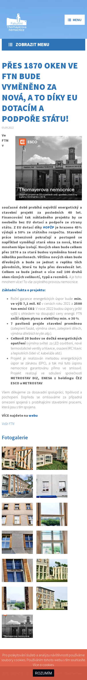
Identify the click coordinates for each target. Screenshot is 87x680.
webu (33, 415)
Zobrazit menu (28, 44)
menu (74, 20)
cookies (48, 664)
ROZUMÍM (43, 673)
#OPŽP (48, 227)
